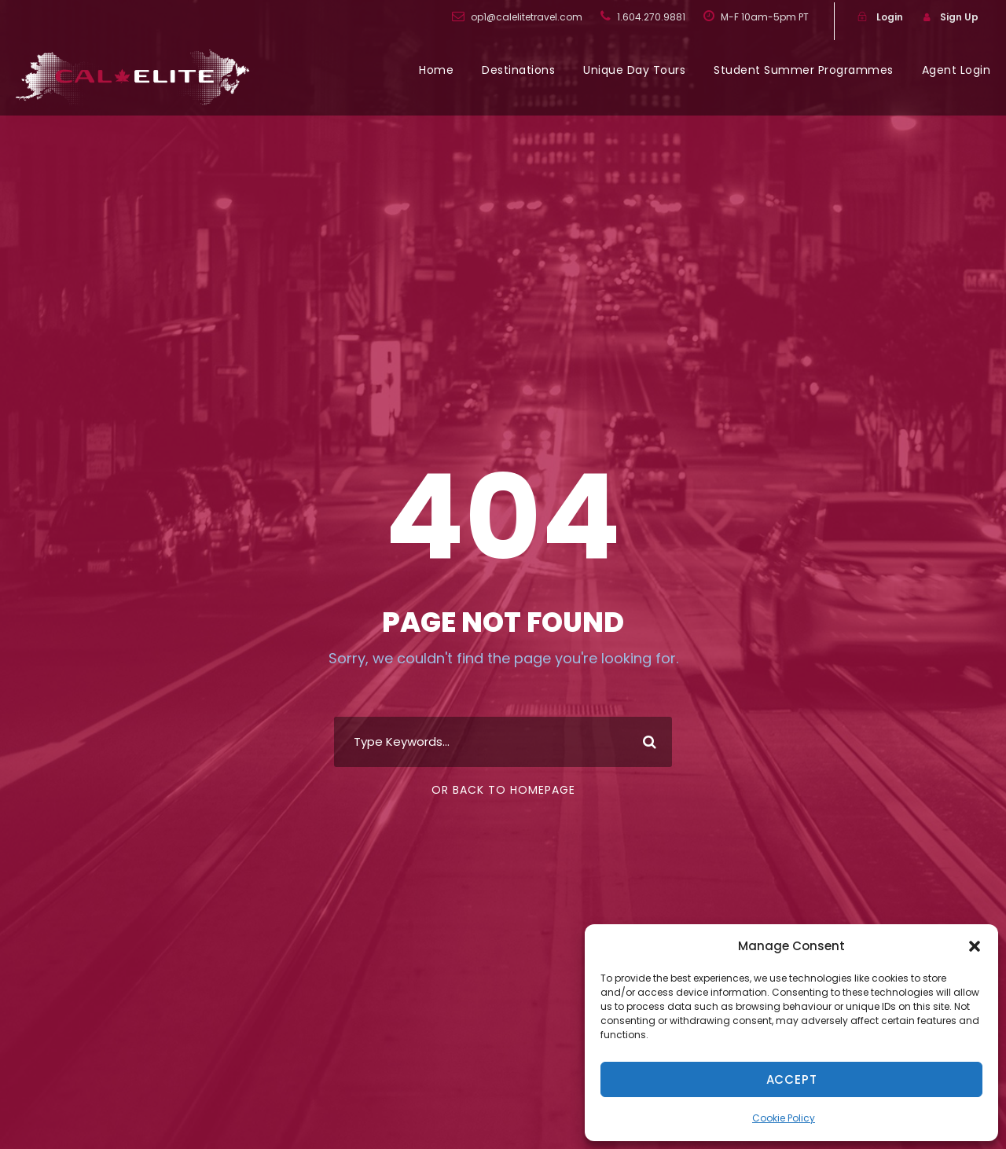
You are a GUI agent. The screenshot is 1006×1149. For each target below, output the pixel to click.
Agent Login (956, 70)
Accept (791, 1079)
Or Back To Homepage (503, 790)
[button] (974, 946)
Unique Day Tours (634, 70)
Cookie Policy (783, 1118)
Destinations (518, 70)
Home (436, 70)
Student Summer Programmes (804, 70)
